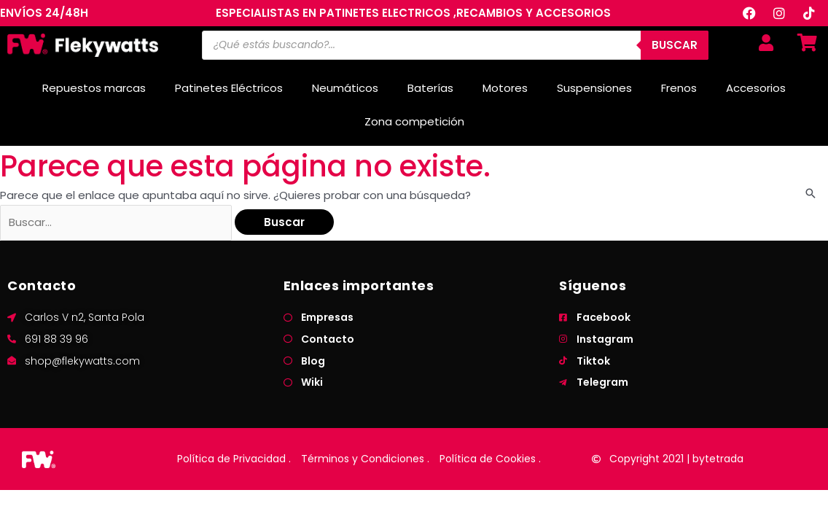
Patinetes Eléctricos (229, 88)
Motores (505, 88)
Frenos (679, 88)
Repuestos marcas (94, 88)
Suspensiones (594, 88)
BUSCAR (675, 44)
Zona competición (414, 121)
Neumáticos (345, 88)
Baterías (430, 88)
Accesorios (756, 88)
